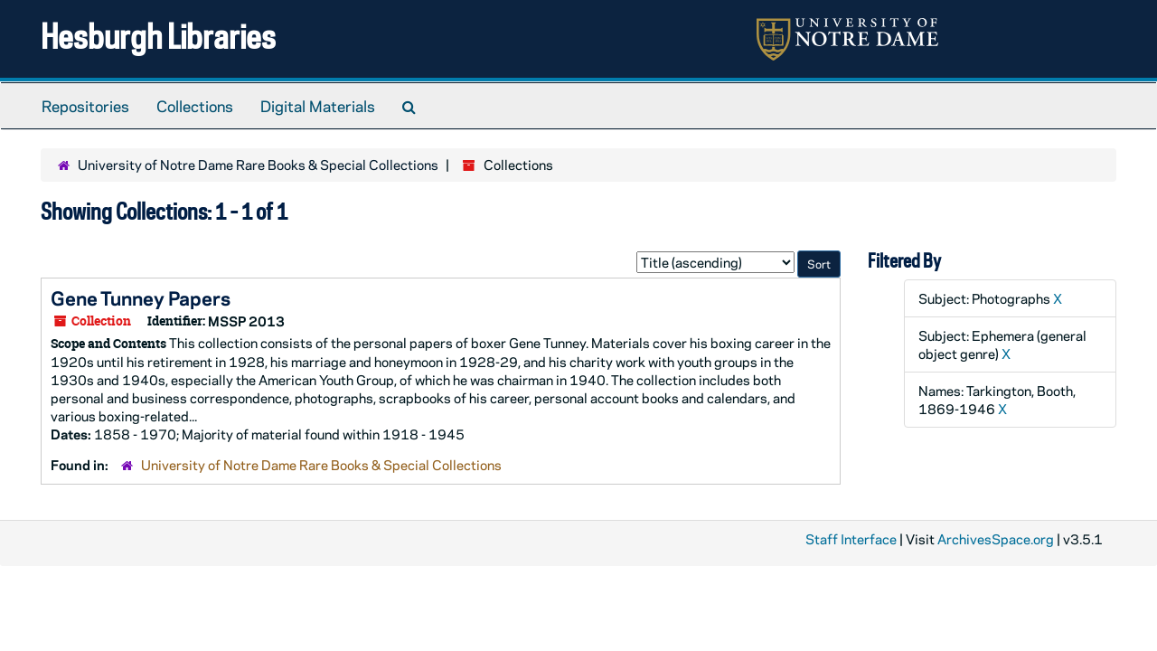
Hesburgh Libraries (158, 35)
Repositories (85, 106)
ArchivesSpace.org (995, 539)
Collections (194, 106)
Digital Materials (317, 106)
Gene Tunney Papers (140, 297)
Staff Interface (851, 539)
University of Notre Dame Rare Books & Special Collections (258, 165)
